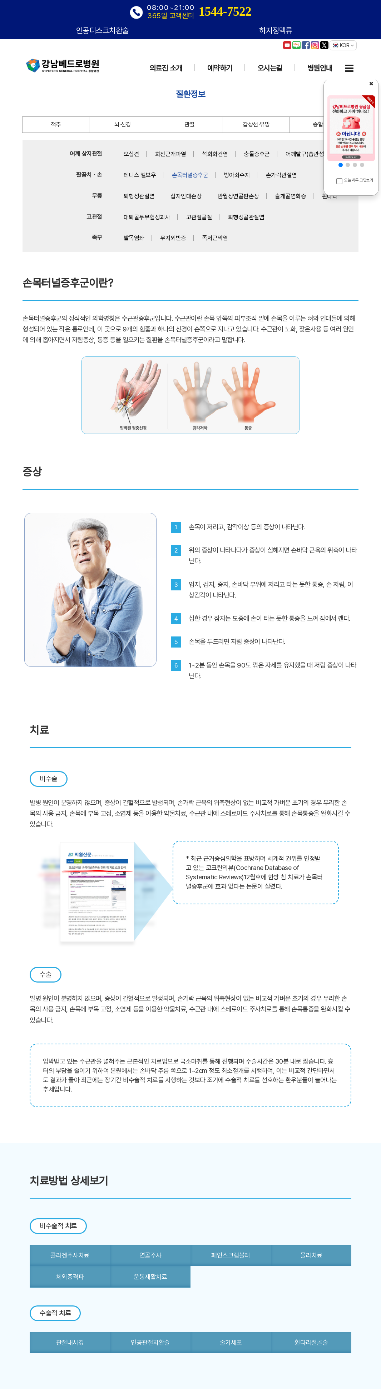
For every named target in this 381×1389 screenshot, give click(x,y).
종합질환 (323, 124)
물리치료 (311, 1255)
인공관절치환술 (150, 1342)
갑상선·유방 (256, 124)
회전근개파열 (170, 154)
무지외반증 (173, 237)
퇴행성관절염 (139, 196)
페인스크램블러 (230, 1255)
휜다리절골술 (311, 1342)
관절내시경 (70, 1342)
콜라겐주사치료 (69, 1255)
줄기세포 (231, 1342)
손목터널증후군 (190, 175)
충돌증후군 (257, 154)
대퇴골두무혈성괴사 (147, 217)
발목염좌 (134, 237)
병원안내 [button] (319, 68)
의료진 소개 (165, 68)
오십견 (131, 154)
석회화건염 (215, 154)
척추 (56, 124)
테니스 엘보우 (140, 175)
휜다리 (330, 196)
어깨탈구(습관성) (306, 154)
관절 (189, 124)
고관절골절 (199, 217)
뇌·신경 (122, 124)
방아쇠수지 (237, 175)
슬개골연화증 (290, 196)
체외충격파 (70, 1276)
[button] (340, 165)
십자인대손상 (186, 196)
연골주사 (150, 1255)
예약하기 (219, 68)
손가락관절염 (281, 175)
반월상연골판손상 (238, 196)
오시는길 (269, 68)
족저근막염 (215, 237)
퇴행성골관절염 (246, 217)
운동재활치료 (150, 1276)
